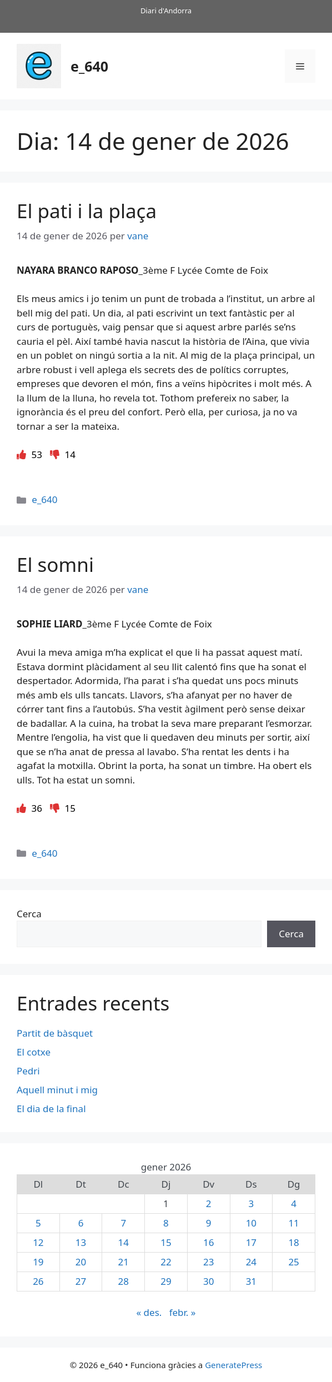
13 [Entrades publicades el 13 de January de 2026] (81, 1242)
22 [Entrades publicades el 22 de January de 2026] (165, 1261)
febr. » (182, 1312)
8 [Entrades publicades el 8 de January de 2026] (166, 1223)
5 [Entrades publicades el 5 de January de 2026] (38, 1223)
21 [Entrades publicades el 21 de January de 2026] (123, 1261)
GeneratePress (233, 1364)
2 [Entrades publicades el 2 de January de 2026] (209, 1203)
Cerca (29, 913)
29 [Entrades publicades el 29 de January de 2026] (165, 1281)
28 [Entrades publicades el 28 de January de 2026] (123, 1281)
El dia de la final (51, 1108)
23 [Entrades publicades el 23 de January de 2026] (208, 1261)
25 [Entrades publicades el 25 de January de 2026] (293, 1261)
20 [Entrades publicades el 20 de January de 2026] (81, 1261)
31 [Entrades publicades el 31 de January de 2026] (251, 1281)
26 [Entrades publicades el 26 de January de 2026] (38, 1281)
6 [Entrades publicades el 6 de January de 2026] (81, 1223)
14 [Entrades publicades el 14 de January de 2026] (123, 1242)
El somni (55, 564)
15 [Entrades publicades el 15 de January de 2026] (165, 1242)
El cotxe (34, 1052)
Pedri (28, 1070)
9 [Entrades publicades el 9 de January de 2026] (209, 1223)
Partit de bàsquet (55, 1033)
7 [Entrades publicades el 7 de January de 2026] (123, 1223)
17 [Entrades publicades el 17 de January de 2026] (251, 1242)
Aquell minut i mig (57, 1089)
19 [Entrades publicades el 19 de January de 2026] (38, 1261)
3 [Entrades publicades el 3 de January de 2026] (251, 1203)
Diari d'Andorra (166, 11)
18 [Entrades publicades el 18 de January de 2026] (293, 1242)
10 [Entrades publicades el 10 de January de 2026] (251, 1223)
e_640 (89, 66)
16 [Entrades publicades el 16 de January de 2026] (208, 1242)
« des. (149, 1312)
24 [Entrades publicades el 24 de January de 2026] (251, 1261)
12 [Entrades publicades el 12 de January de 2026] (38, 1242)
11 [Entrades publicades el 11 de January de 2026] (293, 1223)
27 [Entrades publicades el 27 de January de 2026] (81, 1281)
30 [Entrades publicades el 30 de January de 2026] (208, 1281)
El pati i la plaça (87, 211)
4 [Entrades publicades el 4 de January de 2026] (293, 1203)
